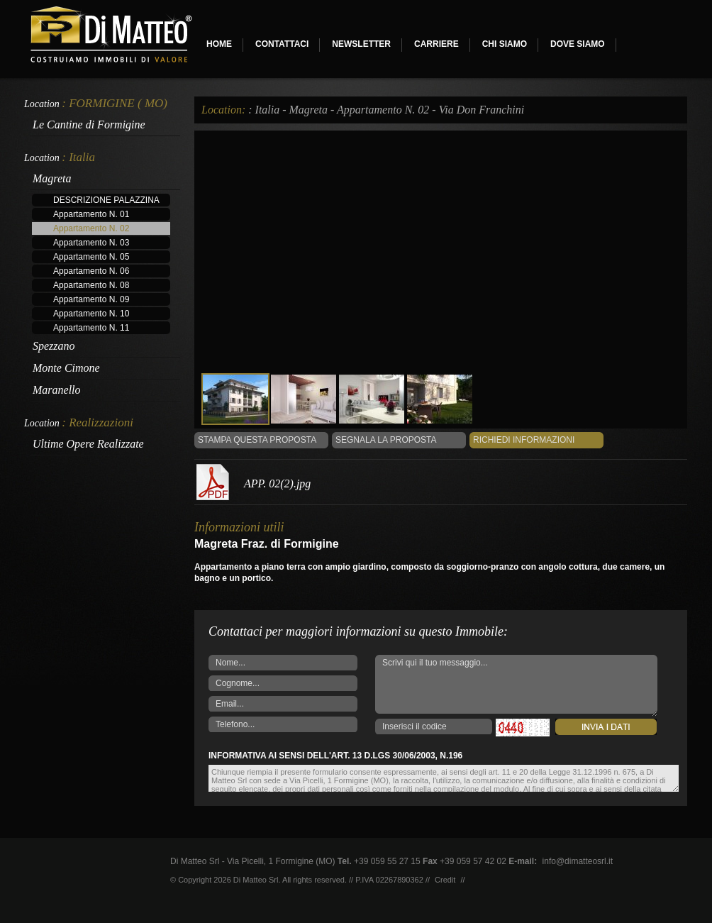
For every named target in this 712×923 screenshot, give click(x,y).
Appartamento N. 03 (91, 243)
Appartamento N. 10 (91, 314)
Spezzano (54, 346)
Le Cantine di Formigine (89, 124)
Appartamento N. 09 (91, 299)
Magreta (52, 178)
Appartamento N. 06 (91, 271)
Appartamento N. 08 (91, 285)
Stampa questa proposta (257, 440)
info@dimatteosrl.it (578, 861)
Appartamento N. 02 (91, 228)
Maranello (57, 390)
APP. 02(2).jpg (277, 483)
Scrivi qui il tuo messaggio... (516, 686)
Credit (445, 879)
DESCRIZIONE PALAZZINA (106, 200)
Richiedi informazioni (523, 440)
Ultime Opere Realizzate (88, 444)
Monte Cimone (66, 368)
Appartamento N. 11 (91, 328)
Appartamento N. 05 (91, 257)
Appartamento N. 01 (91, 214)
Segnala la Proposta (386, 440)
